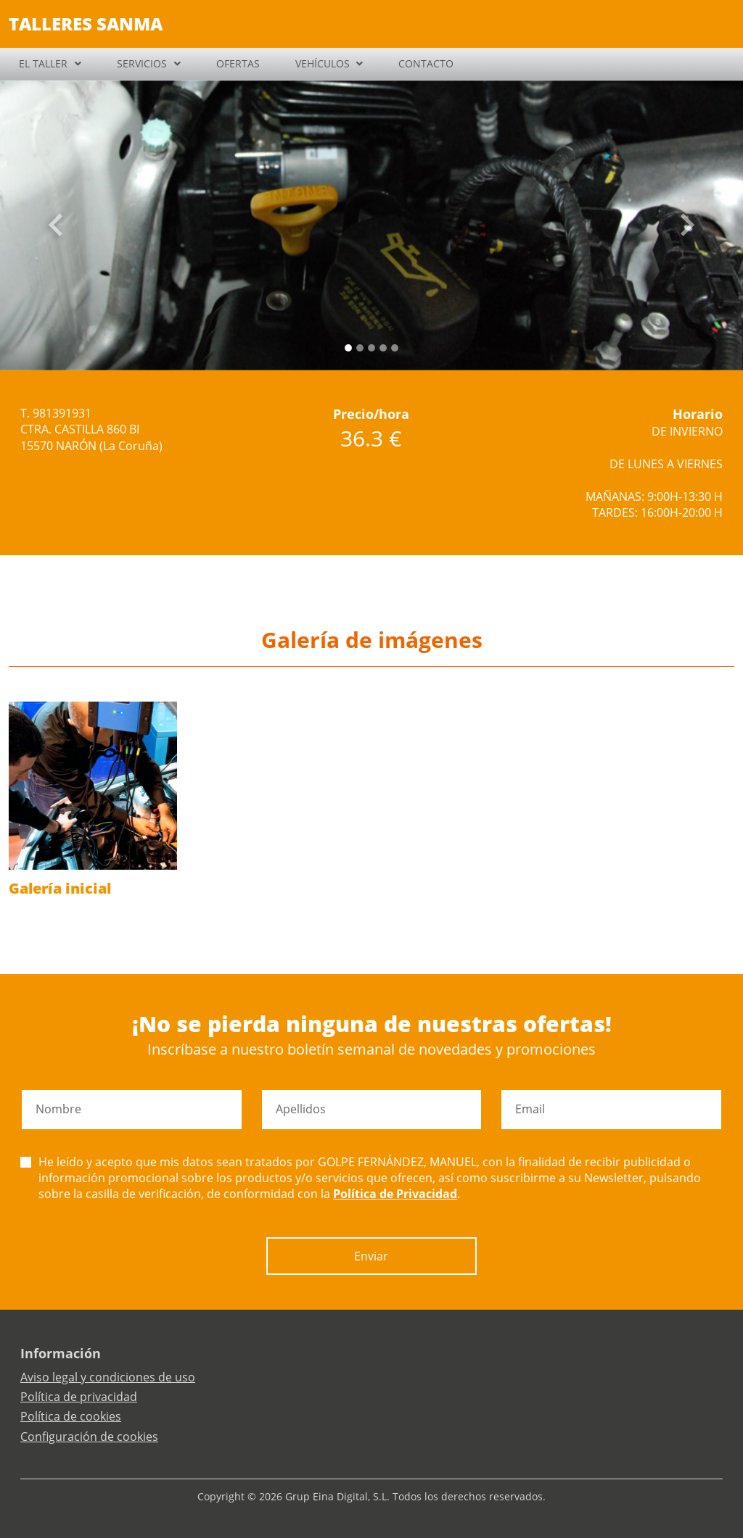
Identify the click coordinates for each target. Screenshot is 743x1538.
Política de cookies (70, 1416)
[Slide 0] (348, 348)
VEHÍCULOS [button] (322, 63)
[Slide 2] (371, 348)
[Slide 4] (394, 348)
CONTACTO (425, 63)
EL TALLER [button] (43, 63)
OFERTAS (238, 63)
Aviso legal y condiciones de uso (107, 1377)
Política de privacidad (78, 1397)
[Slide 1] (360, 348)
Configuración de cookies (89, 1437)
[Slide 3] (383, 348)
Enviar (371, 1256)
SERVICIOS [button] (142, 63)
